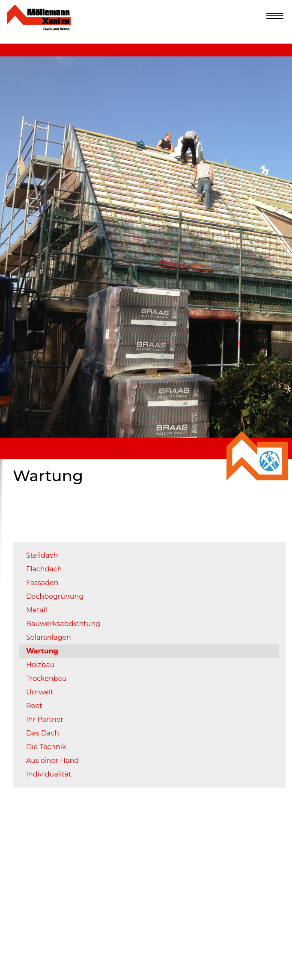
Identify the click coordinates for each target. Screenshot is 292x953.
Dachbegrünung (54, 596)
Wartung (42, 651)
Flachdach (44, 569)
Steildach (42, 555)
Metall (36, 610)
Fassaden (42, 583)
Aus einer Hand (52, 760)
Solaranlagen (48, 637)
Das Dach (42, 733)
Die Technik (46, 747)
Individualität (48, 774)
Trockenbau (46, 678)
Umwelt (40, 692)
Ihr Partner (44, 719)
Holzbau (40, 665)
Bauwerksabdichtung (63, 624)
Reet (34, 706)
